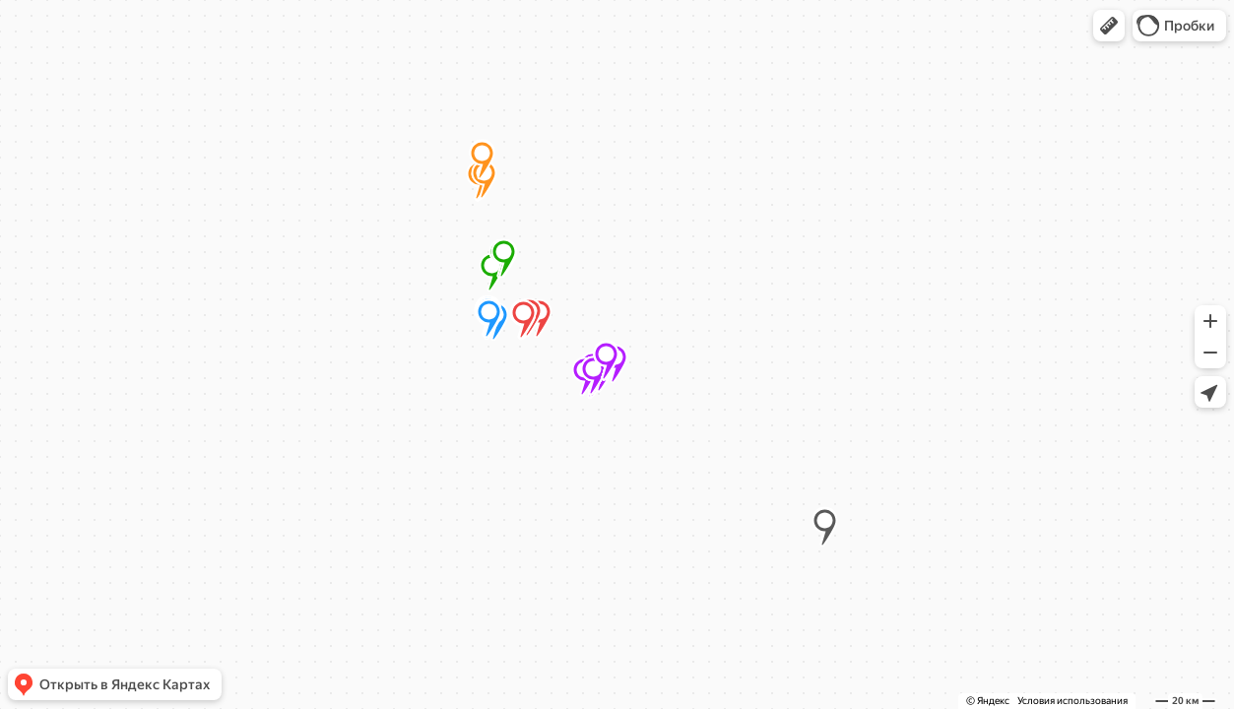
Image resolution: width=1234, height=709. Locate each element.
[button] (1109, 25)
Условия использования (1072, 700)
